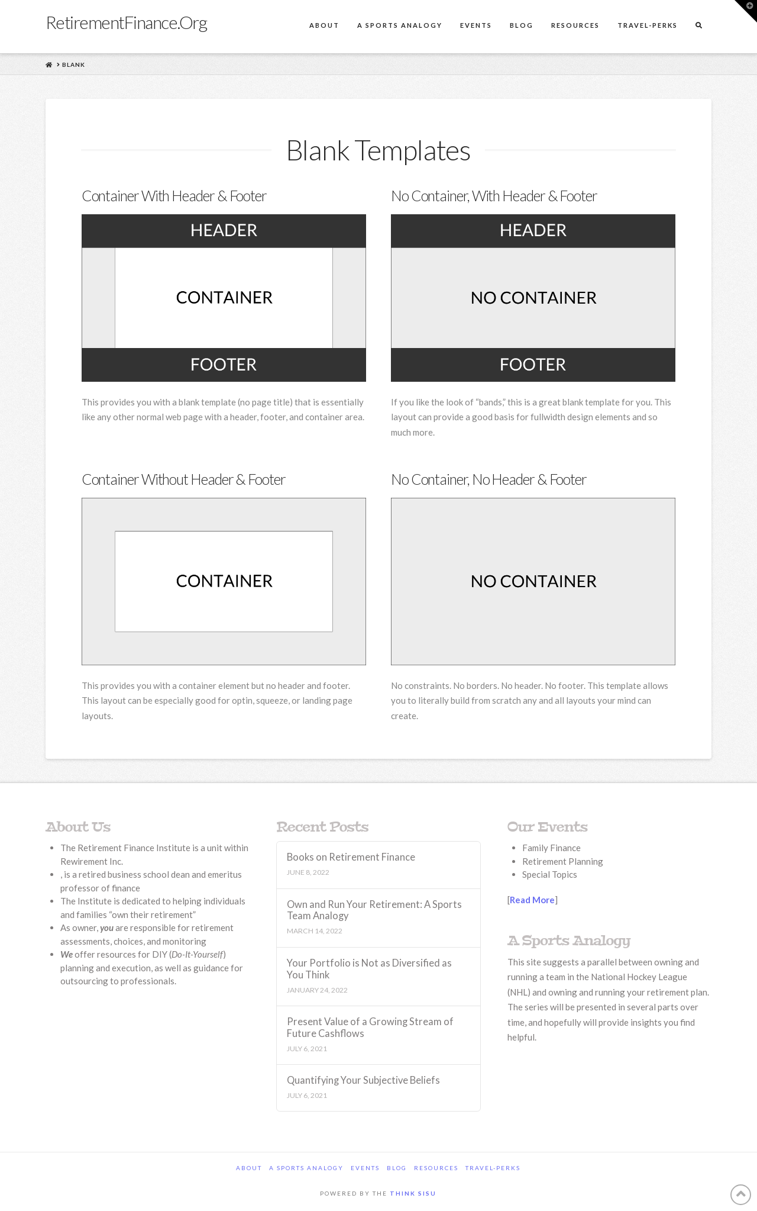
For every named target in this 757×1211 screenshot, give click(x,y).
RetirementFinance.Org (126, 22)
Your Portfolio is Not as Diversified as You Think (369, 969)
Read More (532, 899)
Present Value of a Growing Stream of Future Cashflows (370, 1027)
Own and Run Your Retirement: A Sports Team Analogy (374, 910)
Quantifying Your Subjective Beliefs (363, 1080)
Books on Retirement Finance (351, 857)
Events (365, 1167)
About (249, 1167)
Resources (436, 1167)
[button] (746, 11)
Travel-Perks (492, 1167)
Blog (397, 1167)
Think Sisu (413, 1193)
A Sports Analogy (306, 1167)
